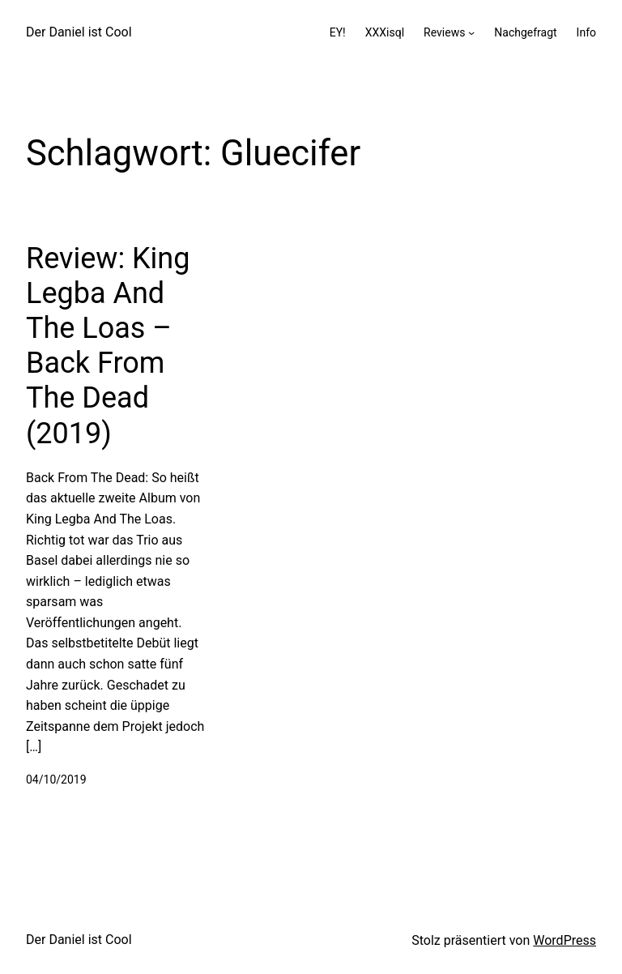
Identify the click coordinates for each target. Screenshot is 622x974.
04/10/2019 (56, 779)
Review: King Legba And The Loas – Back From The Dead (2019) (108, 346)
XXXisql (384, 32)
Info (586, 32)
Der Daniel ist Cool (79, 32)
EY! (338, 32)
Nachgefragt (525, 32)
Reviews (444, 32)
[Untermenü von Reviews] (471, 32)
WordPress (564, 940)
